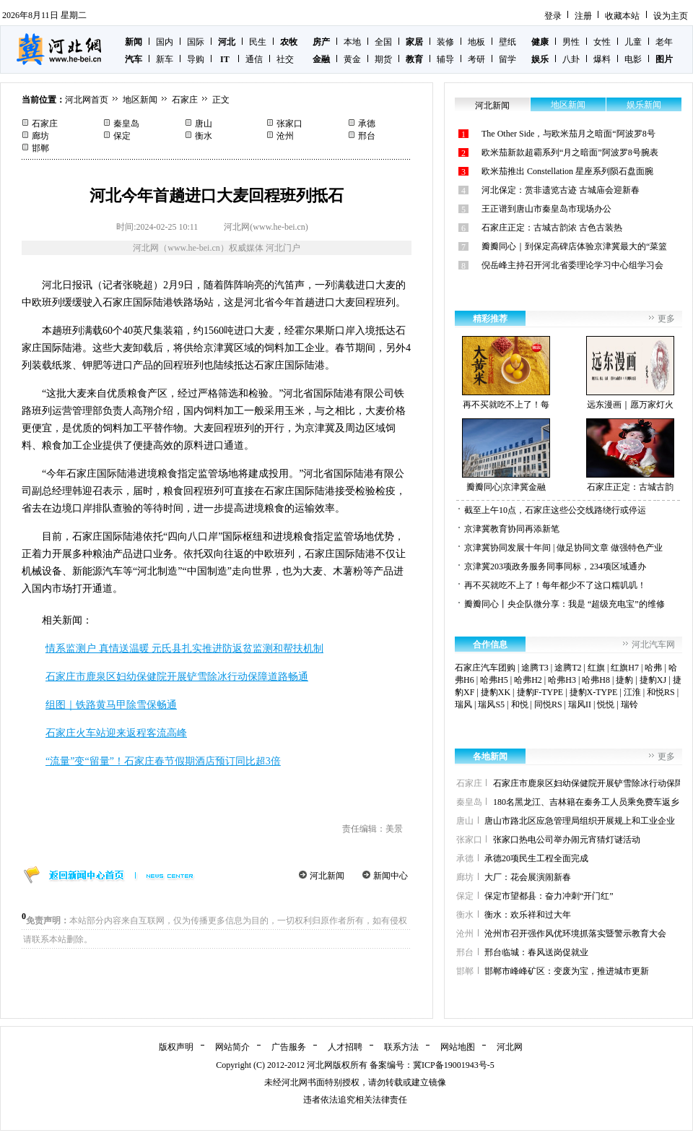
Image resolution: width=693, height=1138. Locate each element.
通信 (254, 59)
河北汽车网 (653, 644)
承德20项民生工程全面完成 (536, 858)
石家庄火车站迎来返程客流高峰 (116, 733)
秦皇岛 (126, 123)
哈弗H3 (562, 680)
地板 (476, 42)
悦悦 (605, 704)
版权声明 (176, 1047)
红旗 (596, 668)
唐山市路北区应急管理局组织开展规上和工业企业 (579, 821)
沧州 (285, 136)
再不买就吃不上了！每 (506, 373)
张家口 (289, 123)
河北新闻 (327, 876)
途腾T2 (567, 668)
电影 (633, 59)
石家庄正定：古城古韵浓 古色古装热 (551, 228)
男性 (571, 42)
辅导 (445, 59)
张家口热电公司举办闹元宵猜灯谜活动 (566, 840)
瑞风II (579, 704)
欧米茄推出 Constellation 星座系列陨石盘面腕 (567, 171)
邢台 (366, 136)
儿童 (633, 42)
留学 (507, 59)
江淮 (632, 692)
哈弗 (653, 668)
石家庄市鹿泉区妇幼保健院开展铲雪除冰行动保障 (588, 783)
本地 (352, 42)
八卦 (571, 59)
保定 (122, 136)
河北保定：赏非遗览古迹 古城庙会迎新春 (560, 190)
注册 (583, 16)
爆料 (602, 59)
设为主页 (670, 16)
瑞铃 (629, 704)
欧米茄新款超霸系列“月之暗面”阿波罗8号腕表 (569, 152)
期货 (383, 59)
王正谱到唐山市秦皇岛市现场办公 (546, 209)
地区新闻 (140, 100)
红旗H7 (625, 668)
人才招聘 (345, 1047)
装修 (445, 42)
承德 (366, 123)
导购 (195, 59)
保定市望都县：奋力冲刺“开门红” (549, 896)
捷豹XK (495, 692)
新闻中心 (390, 876)
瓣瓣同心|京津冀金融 (506, 455)
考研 (476, 59)
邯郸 (40, 148)
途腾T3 (534, 668)
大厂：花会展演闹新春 (527, 877)
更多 (666, 319)
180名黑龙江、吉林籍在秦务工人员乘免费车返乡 (586, 802)
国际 (195, 42)
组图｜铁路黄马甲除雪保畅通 (111, 704)
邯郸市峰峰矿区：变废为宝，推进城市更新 (566, 971)
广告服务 (288, 1047)
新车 (164, 59)
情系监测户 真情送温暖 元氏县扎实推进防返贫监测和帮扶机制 (184, 648)
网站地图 (457, 1047)
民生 (257, 42)
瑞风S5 (491, 704)
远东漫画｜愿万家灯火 (630, 373)
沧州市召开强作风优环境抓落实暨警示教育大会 (575, 933)
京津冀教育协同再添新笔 (511, 529)
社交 (285, 59)
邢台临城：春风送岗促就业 (536, 952)
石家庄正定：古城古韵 (630, 455)
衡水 (203, 136)
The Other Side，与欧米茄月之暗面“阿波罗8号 (568, 134)
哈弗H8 (596, 680)
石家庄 (185, 100)
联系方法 (401, 1047)
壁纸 (507, 42)
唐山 (203, 123)
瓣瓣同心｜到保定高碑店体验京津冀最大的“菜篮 (574, 246)
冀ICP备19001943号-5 (453, 1065)
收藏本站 (622, 16)
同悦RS (548, 704)
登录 (553, 16)
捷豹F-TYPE (540, 692)
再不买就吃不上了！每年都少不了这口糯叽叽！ (555, 585)
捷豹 (624, 680)
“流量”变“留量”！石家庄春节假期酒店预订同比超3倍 (163, 761)
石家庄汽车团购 (485, 668)
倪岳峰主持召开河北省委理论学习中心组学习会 (572, 265)
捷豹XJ (653, 680)
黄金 (352, 59)
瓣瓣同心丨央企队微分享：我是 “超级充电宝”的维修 (564, 604)
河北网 (510, 1047)
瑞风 (463, 704)
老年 (664, 42)
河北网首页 (86, 100)
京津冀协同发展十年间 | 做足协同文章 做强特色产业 (563, 548)
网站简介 (232, 1047)
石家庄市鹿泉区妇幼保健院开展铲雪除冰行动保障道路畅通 (176, 676)
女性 (602, 42)
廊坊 (40, 136)
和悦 (519, 704)
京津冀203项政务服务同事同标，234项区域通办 (555, 566)
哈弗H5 (494, 680)
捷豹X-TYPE (594, 692)
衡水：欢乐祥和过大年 (527, 915)
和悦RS (661, 692)
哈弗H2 (528, 680)
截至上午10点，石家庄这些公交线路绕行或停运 (555, 510)
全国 (383, 42)
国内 (164, 42)
